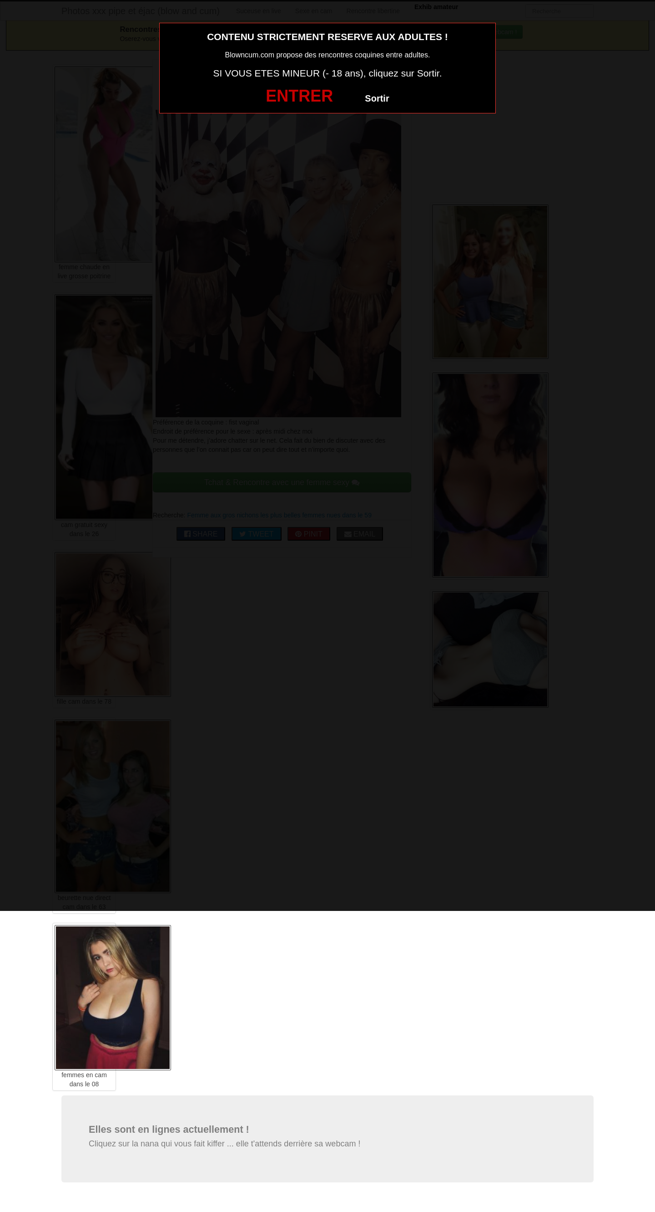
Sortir (377, 98)
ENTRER (299, 96)
